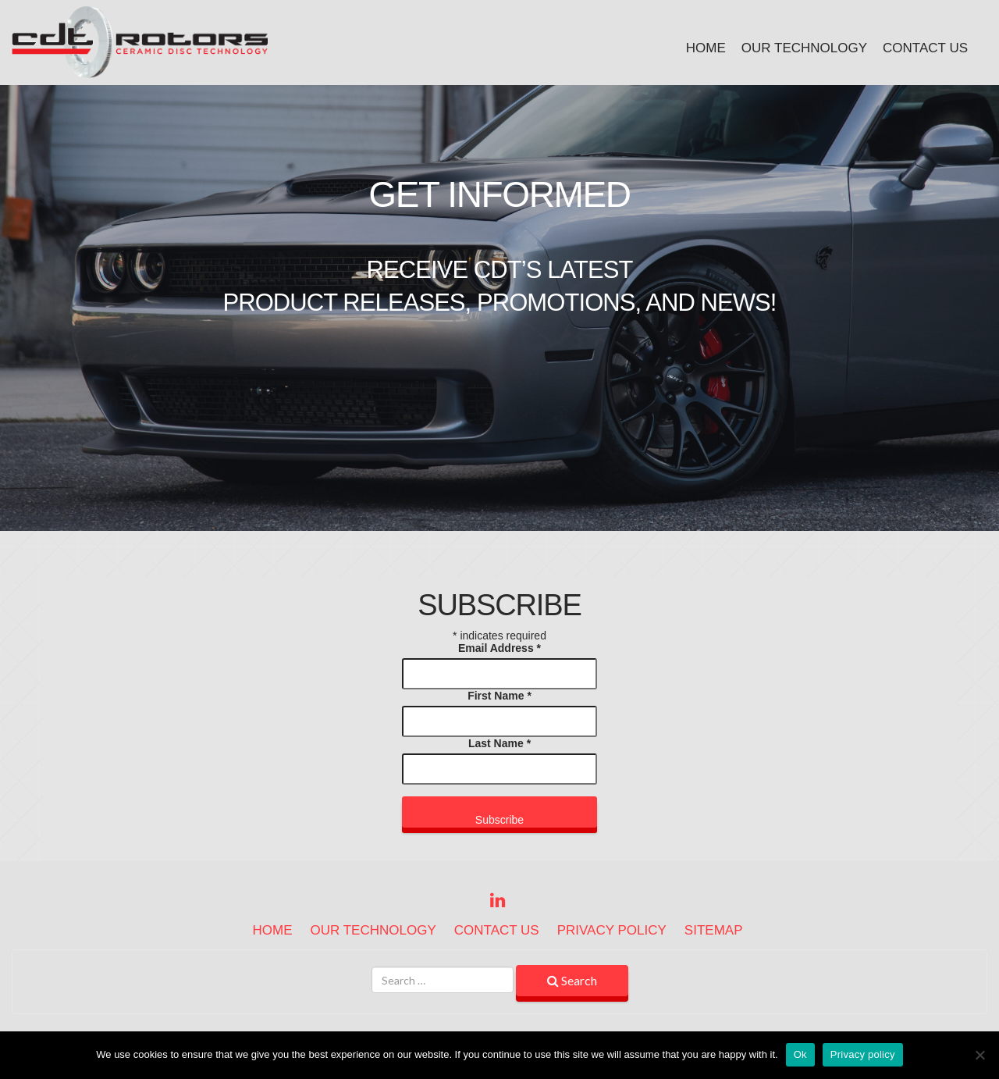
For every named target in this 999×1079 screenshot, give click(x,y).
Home (706, 48)
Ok (800, 1054)
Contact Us (925, 48)
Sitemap (713, 930)
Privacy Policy (612, 930)
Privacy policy (862, 1054)
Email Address (499, 648)
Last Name (499, 743)
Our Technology (804, 48)
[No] (979, 1055)
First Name (499, 695)
